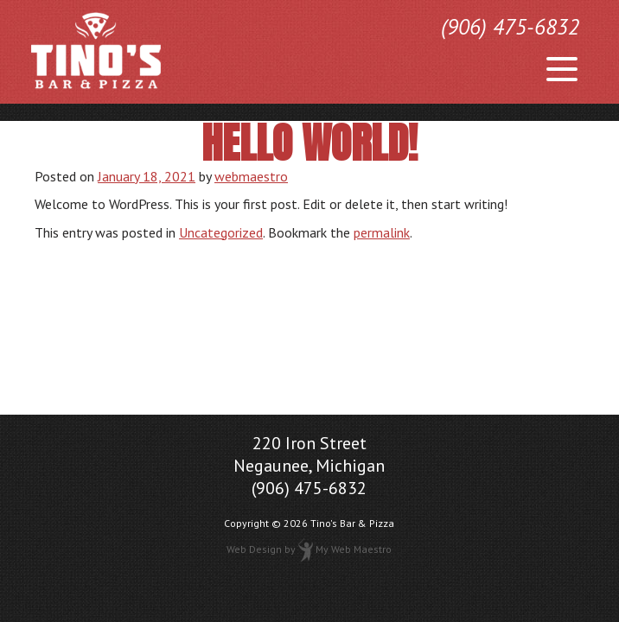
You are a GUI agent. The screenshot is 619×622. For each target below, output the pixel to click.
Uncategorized (221, 232)
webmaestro (251, 176)
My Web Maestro (354, 549)
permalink (382, 232)
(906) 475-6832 (510, 27)
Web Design (254, 549)
